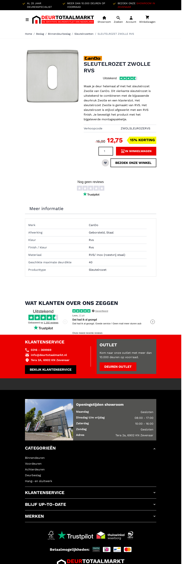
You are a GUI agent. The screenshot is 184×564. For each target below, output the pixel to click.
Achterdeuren (35, 469)
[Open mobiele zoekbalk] (118, 19)
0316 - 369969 (41, 350)
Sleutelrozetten (84, 33)
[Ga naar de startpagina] (63, 20)
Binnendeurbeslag (59, 33)
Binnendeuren (35, 458)
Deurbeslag (33, 475)
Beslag (40, 33)
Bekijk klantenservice (50, 369)
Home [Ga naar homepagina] (28, 33)
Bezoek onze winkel (133, 163)
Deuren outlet (118, 366)
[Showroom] (104, 19)
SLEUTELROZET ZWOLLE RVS (116, 33)
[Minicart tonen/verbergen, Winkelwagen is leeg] (147, 20)
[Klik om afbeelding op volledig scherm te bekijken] (52, 76)
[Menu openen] (27, 19)
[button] (90, 448)
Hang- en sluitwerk (38, 481)
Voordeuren (33, 463)
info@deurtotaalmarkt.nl (49, 355)
